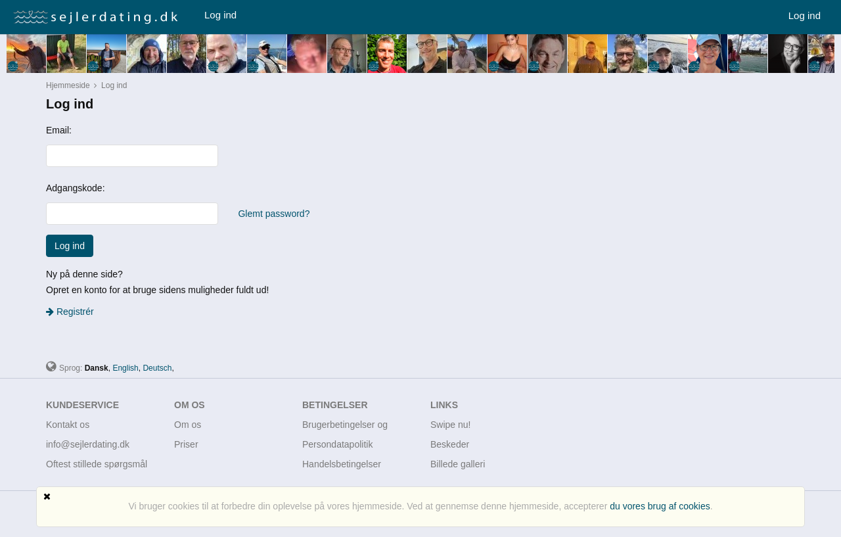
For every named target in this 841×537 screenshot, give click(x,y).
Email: (59, 130)
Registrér (70, 311)
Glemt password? (273, 213)
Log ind (220, 14)
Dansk (96, 368)
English (125, 368)
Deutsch (157, 368)
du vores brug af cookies (660, 506)
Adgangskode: (75, 188)
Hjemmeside (68, 85)
